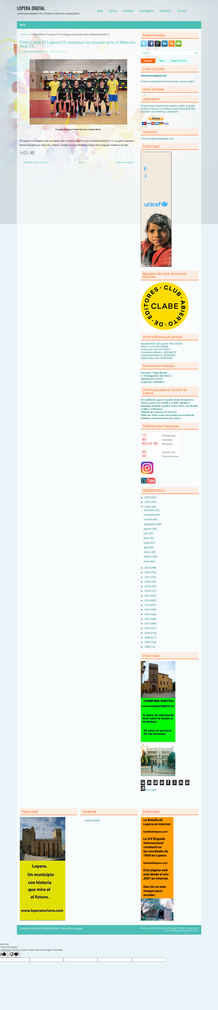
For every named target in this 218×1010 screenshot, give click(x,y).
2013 (148, 614)
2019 (148, 586)
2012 (148, 619)
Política (113, 11)
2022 (148, 572)
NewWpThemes (159, 928)
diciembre (149, 510)
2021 (148, 577)
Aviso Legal (149, 789)
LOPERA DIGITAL (31, 8)
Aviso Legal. (166, 11)
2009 (148, 633)
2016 (148, 600)
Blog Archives (179, 60)
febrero (148, 556)
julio (146, 533)
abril (146, 547)
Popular (148, 60)
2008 (148, 637)
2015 (148, 605)
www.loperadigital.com (35, 51)
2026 (148, 497)
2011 (148, 623)
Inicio (100, 11)
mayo (147, 542)
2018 (148, 591)
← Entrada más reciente (34, 162)
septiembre (150, 524)
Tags (161, 60)
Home (24, 34)
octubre (148, 519)
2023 (148, 567)
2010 (148, 628)
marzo (147, 552)
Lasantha (192, 928)
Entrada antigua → (126, 162)
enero (147, 561)
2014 (148, 609)
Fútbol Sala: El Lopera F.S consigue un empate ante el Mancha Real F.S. (77, 44)
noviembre (150, 514)
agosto (148, 528)
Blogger (78, 928)
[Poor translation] (14, 954)
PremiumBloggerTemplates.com (181, 930)
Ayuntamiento (146, 11)
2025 (148, 501)
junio (147, 538)
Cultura (181, 11)
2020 (148, 581)
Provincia (128, 11)
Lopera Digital (92, 820)
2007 (148, 642)
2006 (148, 646)
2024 (148, 506)
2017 (148, 595)
